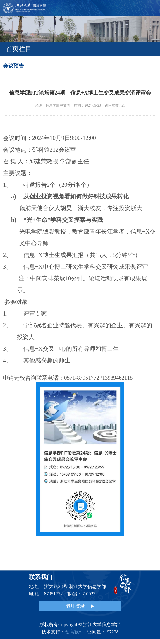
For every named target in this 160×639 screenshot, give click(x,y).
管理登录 (80, 606)
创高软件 (74, 631)
